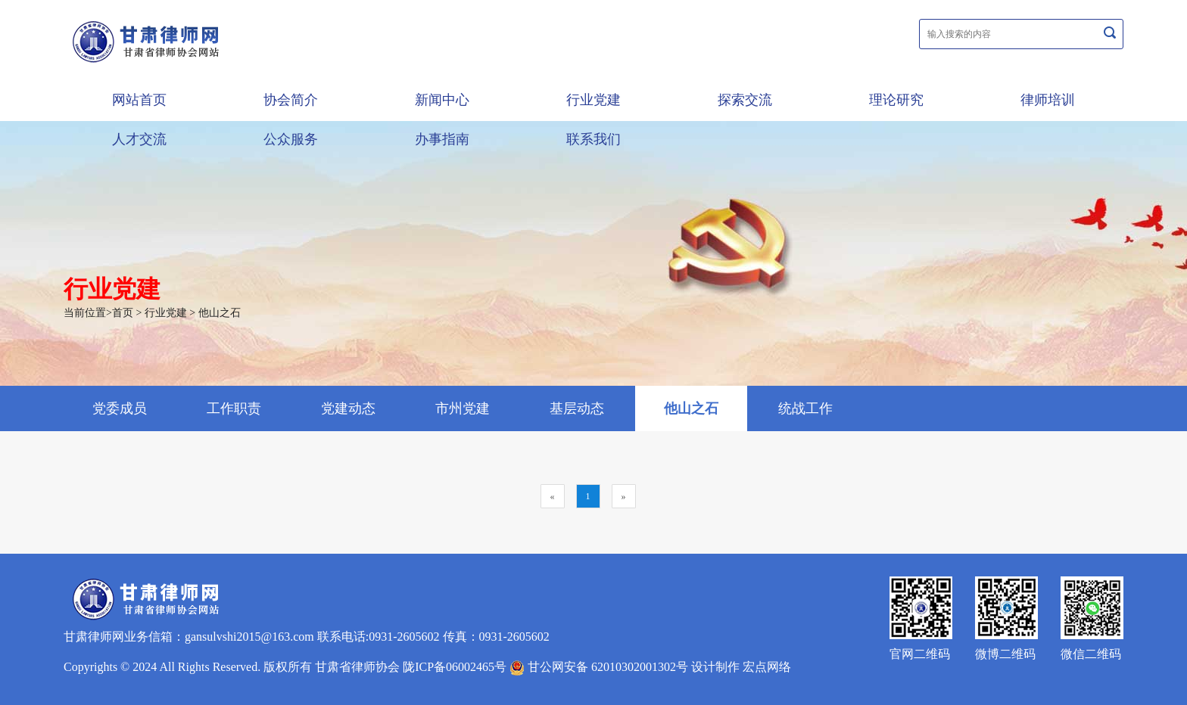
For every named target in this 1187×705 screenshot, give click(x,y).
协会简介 (290, 99)
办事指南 (442, 139)
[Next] (623, 496)
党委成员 (119, 408)
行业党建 (593, 99)
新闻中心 (442, 99)
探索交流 (745, 99)
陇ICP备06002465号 (454, 666)
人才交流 (139, 139)
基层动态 (577, 408)
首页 (122, 312)
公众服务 (290, 139)
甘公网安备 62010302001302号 (598, 666)
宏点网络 (767, 666)
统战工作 (805, 408)
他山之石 (219, 312)
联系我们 (593, 139)
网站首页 (139, 99)
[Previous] (552, 496)
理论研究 (896, 99)
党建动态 (348, 408)
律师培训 (1047, 99)
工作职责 (234, 408)
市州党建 (462, 408)
